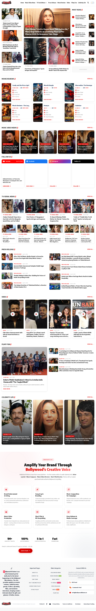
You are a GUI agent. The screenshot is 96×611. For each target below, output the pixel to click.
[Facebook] (46, 604)
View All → (90, 78)
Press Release (52, 2)
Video (68, 2)
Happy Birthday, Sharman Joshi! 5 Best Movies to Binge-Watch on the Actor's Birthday (81, 62)
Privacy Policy (56, 604)
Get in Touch (25, 550)
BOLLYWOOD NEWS (56, 572)
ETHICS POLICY (35, 589)
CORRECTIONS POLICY (35, 586)
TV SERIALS (54, 582)
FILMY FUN (56, 593)
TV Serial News (42, 2)
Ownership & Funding (89, 604)
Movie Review (61, 2)
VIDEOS (54, 589)
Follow (53, 186)
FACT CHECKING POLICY (35, 582)
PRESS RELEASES (55, 586)
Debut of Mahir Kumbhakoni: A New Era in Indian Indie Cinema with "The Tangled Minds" (80, 53)
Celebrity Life (82, 2)
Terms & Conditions (67, 604)
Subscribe (7, 186)
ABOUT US (35, 572)
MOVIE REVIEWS (54, 576)
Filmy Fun (74, 2)
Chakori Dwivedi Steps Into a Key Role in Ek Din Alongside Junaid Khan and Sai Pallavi (12, 68)
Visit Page (30, 186)
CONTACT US (35, 576)
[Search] (88, 2)
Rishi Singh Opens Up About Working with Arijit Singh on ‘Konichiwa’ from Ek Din (10, 46)
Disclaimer (78, 604)
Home (22, 2)
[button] (92, 3)
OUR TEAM (35, 579)
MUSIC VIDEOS (55, 579)
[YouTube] (50, 604)
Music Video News (30, 2)
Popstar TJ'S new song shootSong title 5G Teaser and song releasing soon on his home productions (81, 44)
